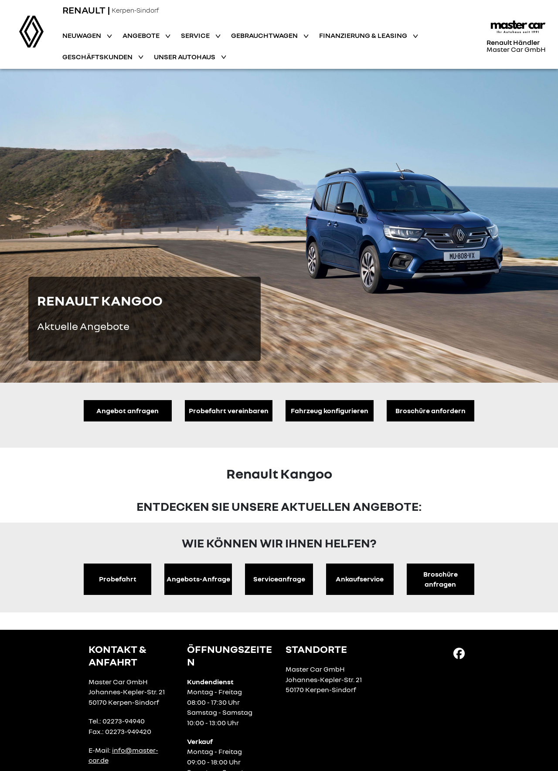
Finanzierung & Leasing (363, 35)
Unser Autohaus (185, 56)
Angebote (141, 35)
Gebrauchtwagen (265, 35)
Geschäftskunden (98, 56)
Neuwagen (82, 35)
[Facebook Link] (459, 653)
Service (196, 35)
